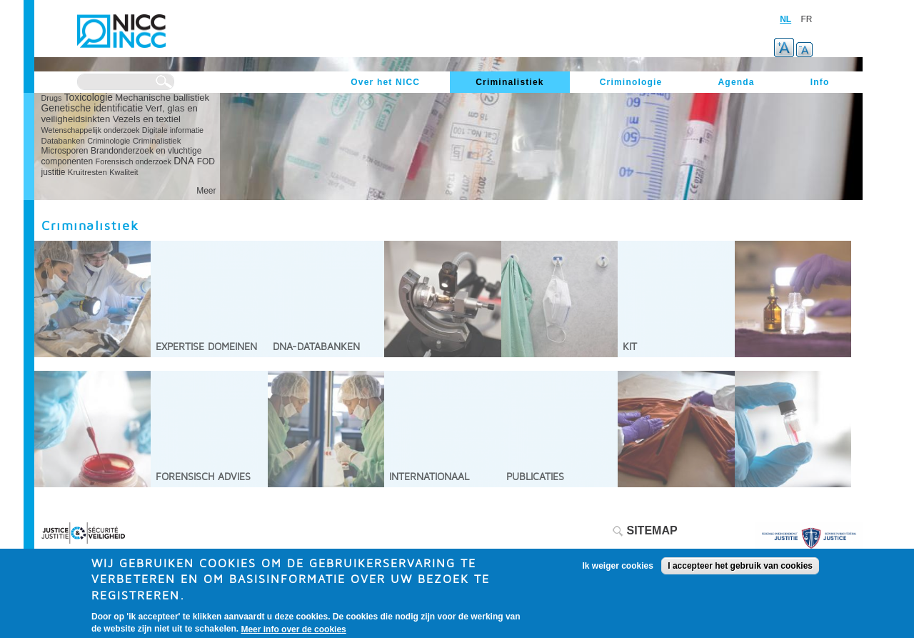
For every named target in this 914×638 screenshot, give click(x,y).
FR (807, 19)
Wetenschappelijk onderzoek (90, 130)
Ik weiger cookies (618, 571)
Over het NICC (385, 82)
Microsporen (65, 151)
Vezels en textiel (147, 119)
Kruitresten (87, 172)
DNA (184, 161)
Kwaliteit (123, 172)
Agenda (736, 82)
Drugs (51, 98)
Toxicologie (88, 97)
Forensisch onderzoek (133, 161)
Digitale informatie (173, 130)
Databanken (63, 140)
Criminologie (108, 140)
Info (820, 82)
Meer (206, 191)
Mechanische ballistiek (162, 97)
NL (785, 19)
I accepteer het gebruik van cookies (740, 571)
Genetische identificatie (92, 108)
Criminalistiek (157, 140)
